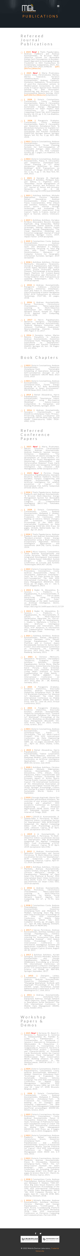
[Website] (36, 68)
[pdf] (57, 66)
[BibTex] (28, 68)
